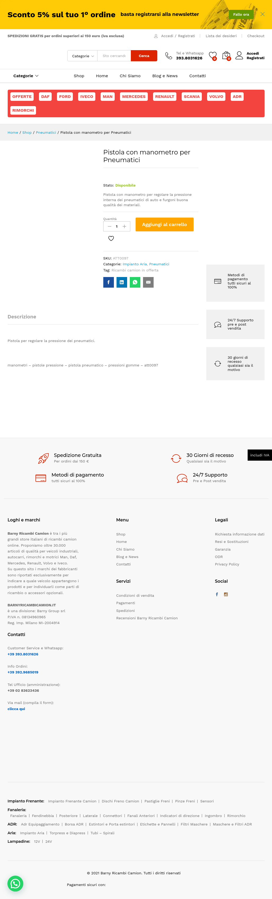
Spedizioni (125, 610)
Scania (192, 96)
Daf (45, 96)
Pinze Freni (185, 801)
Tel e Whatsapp (190, 53)
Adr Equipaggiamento (40, 824)
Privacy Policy (227, 564)
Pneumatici (159, 264)
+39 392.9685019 (23, 672)
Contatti (197, 76)
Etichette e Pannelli (157, 824)
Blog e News (165, 76)
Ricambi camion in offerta (135, 270)
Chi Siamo (130, 76)
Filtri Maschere (194, 824)
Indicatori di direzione (179, 816)
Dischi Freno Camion (120, 801)
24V (48, 841)
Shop (79, 76)
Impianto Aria (135, 264)
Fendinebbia (43, 816)
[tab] (25, 319)
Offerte (22, 96)
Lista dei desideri (221, 36)
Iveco (86, 96)
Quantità (110, 219)
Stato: (108, 185)
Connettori (112, 816)
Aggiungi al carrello (164, 224)
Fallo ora (241, 14)
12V (37, 841)
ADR (237, 96)
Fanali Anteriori (141, 816)
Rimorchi (23, 110)
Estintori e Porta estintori (112, 824)
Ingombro (213, 816)
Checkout (256, 36)
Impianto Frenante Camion (72, 801)
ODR (219, 557)
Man (108, 96)
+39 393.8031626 (23, 654)
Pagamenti (125, 603)
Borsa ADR (74, 824)
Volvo (216, 96)
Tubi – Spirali (102, 833)
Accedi (167, 36)
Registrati (186, 36)
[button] (15, 884)
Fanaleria (18, 816)
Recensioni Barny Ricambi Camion (147, 618)
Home (102, 76)
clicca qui (16, 709)
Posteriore (68, 816)
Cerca (144, 56)
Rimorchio (236, 816)
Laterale (90, 816)
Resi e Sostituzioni (232, 541)
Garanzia (223, 549)
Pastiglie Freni (157, 801)
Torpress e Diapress (67, 833)
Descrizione (22, 316)
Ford (65, 96)
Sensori (207, 801)
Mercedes (133, 96)
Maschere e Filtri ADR (232, 824)
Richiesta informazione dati (240, 534)
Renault (165, 96)
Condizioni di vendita (135, 595)
